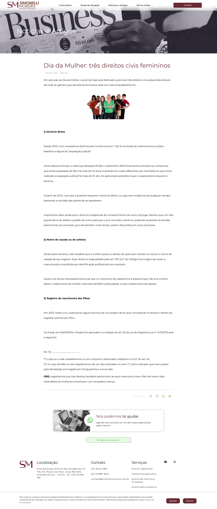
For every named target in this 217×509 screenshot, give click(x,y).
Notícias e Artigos (117, 5)
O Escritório (65, 5)
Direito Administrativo (144, 489)
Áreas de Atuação (90, 5)
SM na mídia (143, 5)
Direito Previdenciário (144, 476)
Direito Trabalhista (142, 471)
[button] (151, 399)
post (65, 315)
